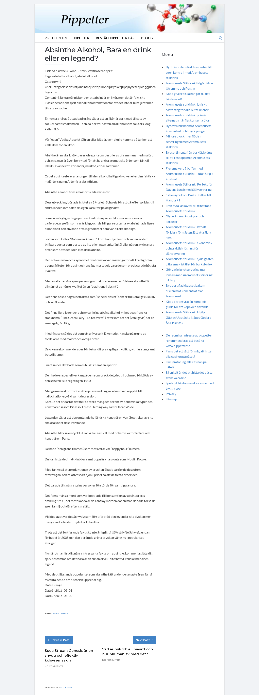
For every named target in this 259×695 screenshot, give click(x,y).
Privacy (171, 394)
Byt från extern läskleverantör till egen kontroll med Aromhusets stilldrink (188, 72)
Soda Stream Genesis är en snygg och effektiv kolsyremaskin (69, 655)
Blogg (147, 38)
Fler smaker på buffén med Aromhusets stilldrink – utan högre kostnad (189, 173)
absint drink (60, 613)
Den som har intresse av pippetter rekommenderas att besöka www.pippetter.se (189, 340)
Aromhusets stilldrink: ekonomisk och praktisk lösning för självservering (189, 248)
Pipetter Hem (56, 38)
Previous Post (59, 640)
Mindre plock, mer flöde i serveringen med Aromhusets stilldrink (186, 141)
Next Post (144, 640)
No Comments (54, 666)
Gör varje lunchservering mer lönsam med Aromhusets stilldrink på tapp (189, 274)
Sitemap (171, 399)
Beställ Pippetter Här (115, 38)
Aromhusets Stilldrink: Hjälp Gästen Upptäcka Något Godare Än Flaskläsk (188, 317)
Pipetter (81, 38)
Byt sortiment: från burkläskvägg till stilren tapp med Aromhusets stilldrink (189, 157)
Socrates (66, 687)
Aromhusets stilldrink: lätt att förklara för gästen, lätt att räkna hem (188, 232)
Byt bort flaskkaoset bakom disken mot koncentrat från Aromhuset (185, 290)
